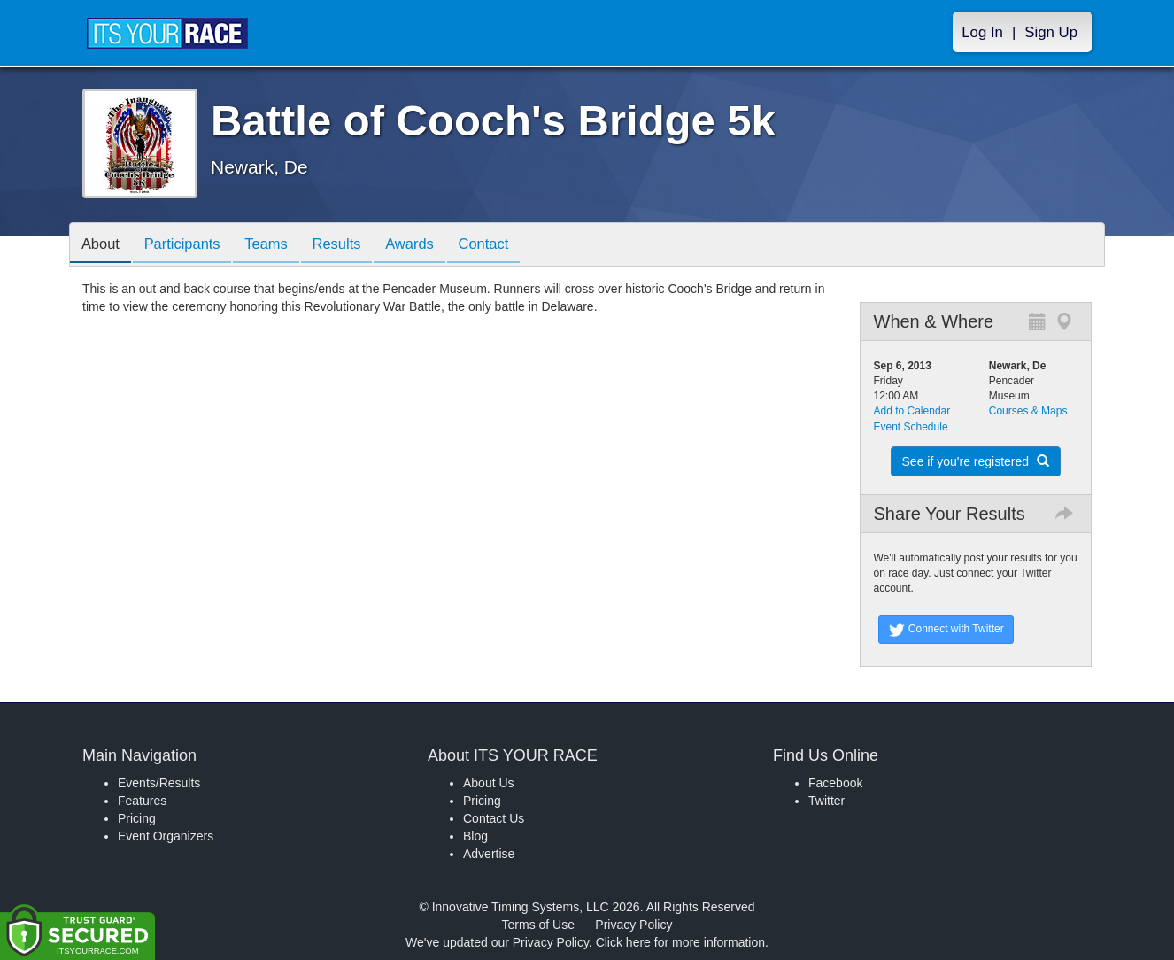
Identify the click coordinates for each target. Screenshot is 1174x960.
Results (353, 245)
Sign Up (1050, 32)
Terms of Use (538, 924)
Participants (189, 245)
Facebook (835, 783)
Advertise (488, 854)
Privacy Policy (633, 924)
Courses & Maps (1028, 411)
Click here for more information (680, 942)
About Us (488, 783)
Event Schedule (911, 427)
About (102, 245)
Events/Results (159, 783)
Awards (431, 245)
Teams (278, 245)
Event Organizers (165, 836)
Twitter (826, 801)
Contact (510, 245)
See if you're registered (975, 461)
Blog (475, 836)
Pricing (137, 818)
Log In (982, 32)
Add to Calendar (912, 411)
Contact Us (493, 818)
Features (142, 801)
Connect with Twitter (946, 630)
